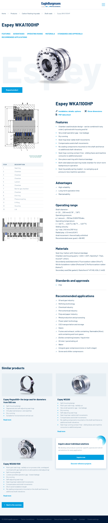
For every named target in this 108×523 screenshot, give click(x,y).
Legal (75, 519)
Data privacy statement (62, 519)
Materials (50, 34)
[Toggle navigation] (103, 4)
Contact (82, 519)
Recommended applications (14, 37)
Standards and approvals (70, 34)
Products (14, 13)
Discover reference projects (81, 464)
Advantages (18, 34)
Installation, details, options (70, 111)
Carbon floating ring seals (31, 13)
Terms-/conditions (27, 519)
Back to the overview (14, 505)
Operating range (35, 34)
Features (6, 34)
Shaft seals (48, 13)
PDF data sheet (65, 115)
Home (4, 13)
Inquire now (81, 457)
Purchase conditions (44, 519)
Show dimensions (95, 111)
